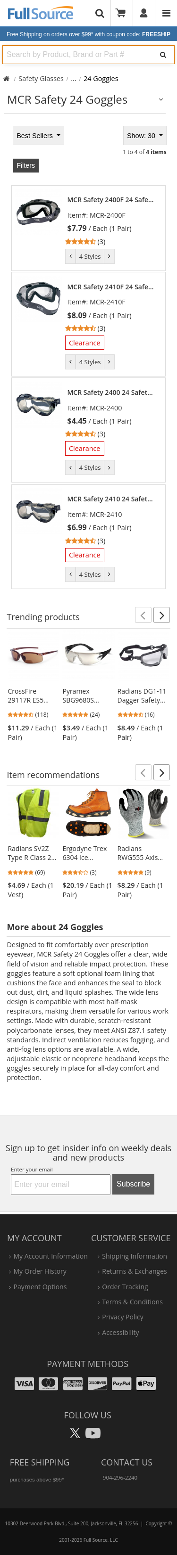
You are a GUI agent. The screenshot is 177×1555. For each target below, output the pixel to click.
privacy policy (122, 1316)
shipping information (134, 1256)
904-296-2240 (120, 1477)
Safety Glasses (41, 78)
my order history (39, 1271)
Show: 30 (142, 135)
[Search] (163, 55)
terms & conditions (132, 1301)
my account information (50, 1256)
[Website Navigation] (166, 13)
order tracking (125, 1286)
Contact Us (126, 1462)
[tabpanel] (88, 356)
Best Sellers (36, 135)
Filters (26, 165)
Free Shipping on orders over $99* (88, 34)
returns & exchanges (134, 1271)
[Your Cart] (123, 13)
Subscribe (133, 1184)
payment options (40, 1286)
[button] (143, 615)
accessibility (120, 1332)
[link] (112, 220)
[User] (144, 13)
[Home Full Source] (6, 78)
